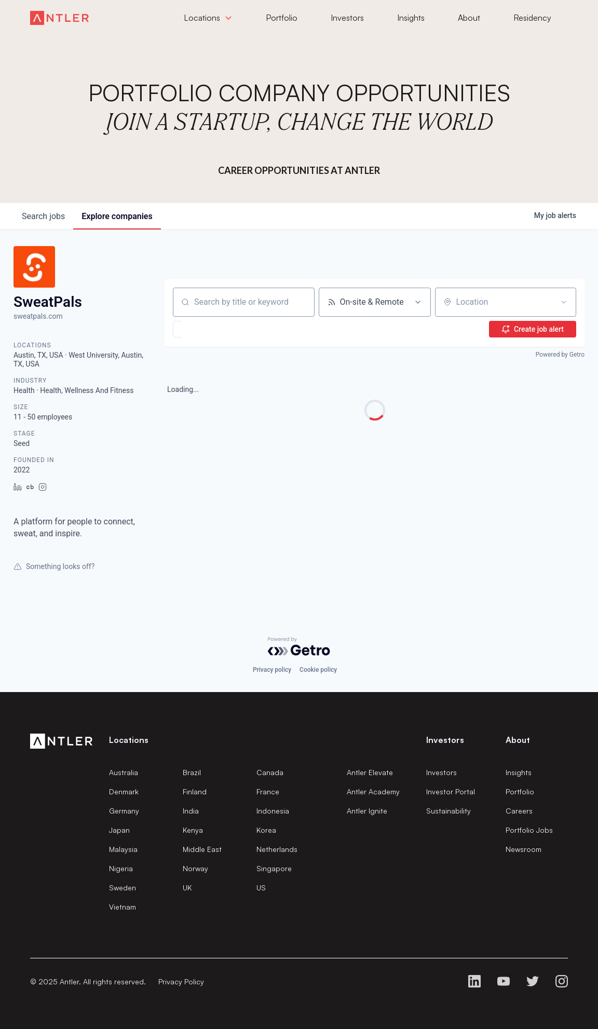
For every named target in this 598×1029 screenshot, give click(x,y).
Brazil (192, 772)
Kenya (193, 829)
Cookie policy (318, 669)
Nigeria (121, 868)
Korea (266, 829)
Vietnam (122, 906)
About (518, 740)
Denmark (124, 791)
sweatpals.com (38, 316)
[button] (207, 329)
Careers (519, 810)
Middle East (202, 849)
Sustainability (448, 810)
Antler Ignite (367, 810)
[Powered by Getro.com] (299, 646)
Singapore (274, 868)
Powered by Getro (560, 354)
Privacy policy (272, 669)
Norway (195, 868)
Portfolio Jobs (529, 829)
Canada (269, 772)
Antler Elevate (370, 772)
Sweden (122, 887)
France (267, 791)
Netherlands (276, 849)
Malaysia (123, 849)
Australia (123, 772)
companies (116, 216)
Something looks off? (53, 566)
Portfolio (520, 791)
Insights (519, 772)
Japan (119, 829)
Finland (195, 791)
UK (187, 887)
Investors (441, 772)
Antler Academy (373, 791)
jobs (43, 216)
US (261, 887)
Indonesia (272, 810)
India (191, 810)
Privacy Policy (181, 981)
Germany (124, 810)
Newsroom (523, 849)
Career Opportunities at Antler (299, 170)
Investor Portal (450, 791)
